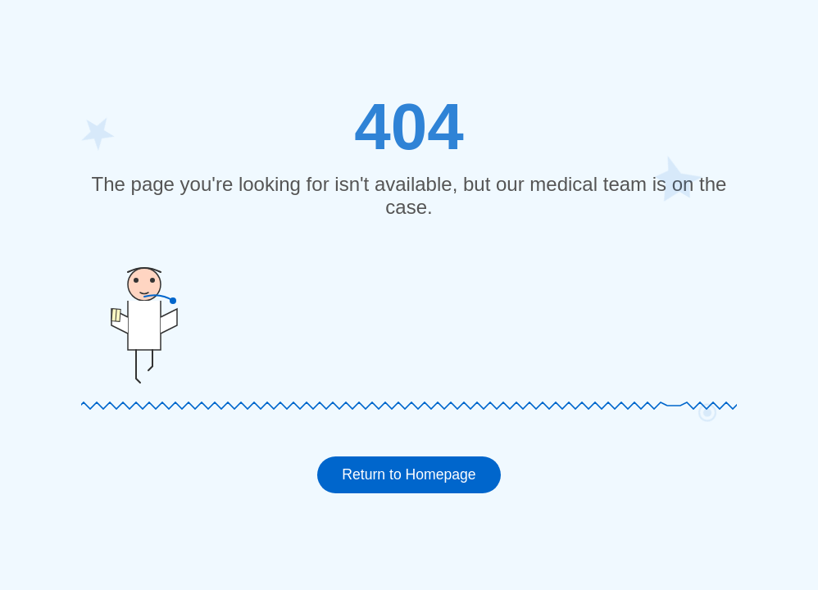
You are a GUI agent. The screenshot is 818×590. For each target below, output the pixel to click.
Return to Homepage (408, 474)
